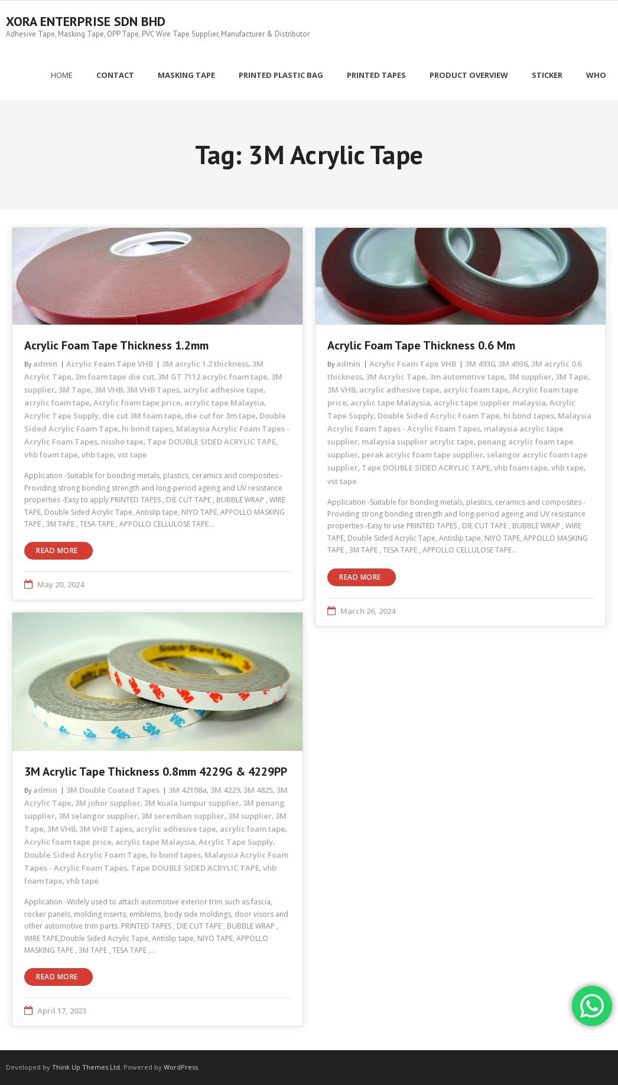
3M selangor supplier (98, 816)
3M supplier (530, 376)
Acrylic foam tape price (137, 402)
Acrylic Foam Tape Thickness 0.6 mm (421, 345)
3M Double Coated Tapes (113, 790)
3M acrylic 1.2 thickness (205, 363)
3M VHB (109, 389)
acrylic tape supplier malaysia (490, 402)
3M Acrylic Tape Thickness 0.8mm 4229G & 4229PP (155, 771)
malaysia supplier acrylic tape (418, 441)
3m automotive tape (467, 376)
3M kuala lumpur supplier (191, 803)
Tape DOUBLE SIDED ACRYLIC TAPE (211, 441)
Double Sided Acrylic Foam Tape (439, 415)
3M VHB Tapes (153, 389)
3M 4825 (258, 790)
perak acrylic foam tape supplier (422, 454)
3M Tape (74, 389)
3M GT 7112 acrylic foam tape (213, 376)
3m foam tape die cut (114, 376)
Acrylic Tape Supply (61, 415)
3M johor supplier (108, 803)
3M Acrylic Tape (396, 376)
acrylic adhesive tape (223, 389)
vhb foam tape (51, 454)
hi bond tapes (147, 428)
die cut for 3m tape (220, 415)
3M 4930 (480, 363)
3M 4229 (225, 790)
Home (62, 75)
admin (45, 363)
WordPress (181, 1067)
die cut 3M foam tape (141, 415)
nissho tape (122, 441)
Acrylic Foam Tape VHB (109, 363)
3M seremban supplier (183, 816)
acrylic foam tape (57, 402)
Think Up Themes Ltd (86, 1067)
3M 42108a (187, 790)
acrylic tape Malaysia (224, 402)
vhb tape (98, 454)
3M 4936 (513, 363)
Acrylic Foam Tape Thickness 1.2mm (116, 345)
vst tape (132, 454)
